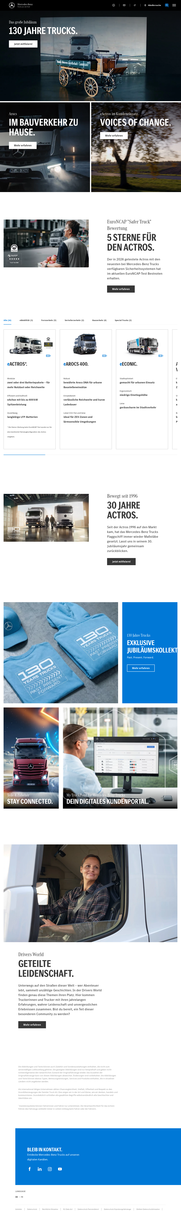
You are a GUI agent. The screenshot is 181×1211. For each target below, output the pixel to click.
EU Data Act (67, 1209)
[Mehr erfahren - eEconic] (142, 389)
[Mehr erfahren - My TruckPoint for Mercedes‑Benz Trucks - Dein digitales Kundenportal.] (120, 758)
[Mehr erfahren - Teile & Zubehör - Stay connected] (31, 758)
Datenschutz (32, 1209)
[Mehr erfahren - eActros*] (29, 389)
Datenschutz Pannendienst (88, 1209)
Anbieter (18, 1209)
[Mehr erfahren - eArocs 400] (86, 389)
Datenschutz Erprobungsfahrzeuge (117, 1209)
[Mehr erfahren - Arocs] (45, 147)
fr (22, 1197)
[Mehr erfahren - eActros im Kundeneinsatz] (136, 147)
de (16, 1197)
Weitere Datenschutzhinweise (148, 1209)
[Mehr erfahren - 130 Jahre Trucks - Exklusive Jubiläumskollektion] (149, 652)
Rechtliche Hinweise (50, 1209)
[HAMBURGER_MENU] (174, 5)
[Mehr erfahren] (61, 652)
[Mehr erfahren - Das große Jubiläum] (90, 61)
